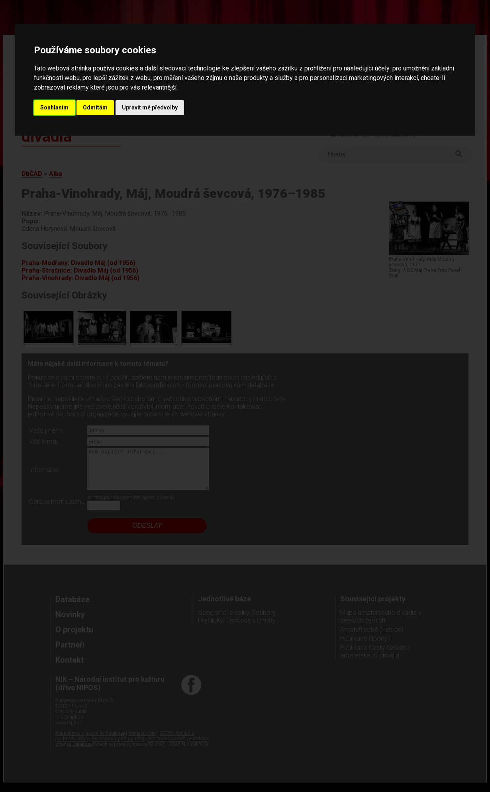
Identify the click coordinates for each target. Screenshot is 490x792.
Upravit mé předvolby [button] (150, 107)
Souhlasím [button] (54, 107)
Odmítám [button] (95, 107)
